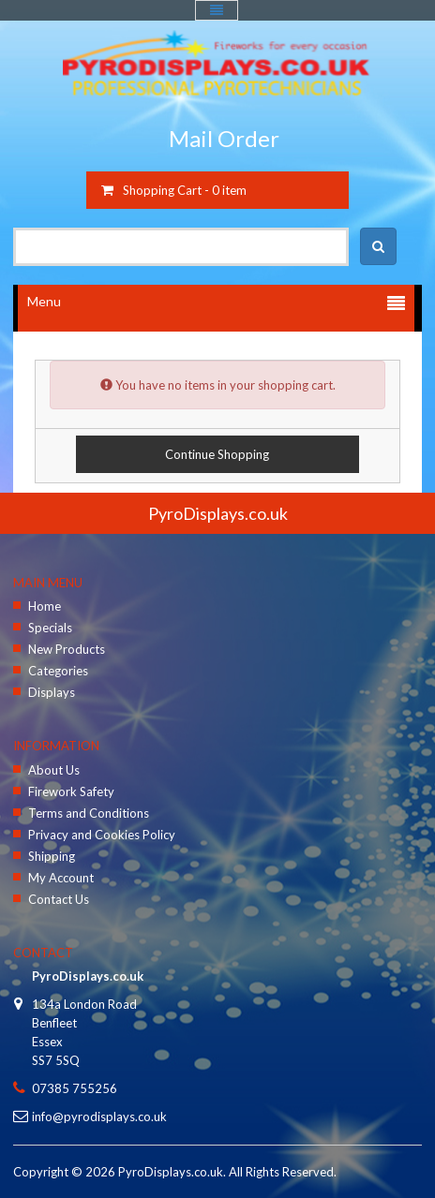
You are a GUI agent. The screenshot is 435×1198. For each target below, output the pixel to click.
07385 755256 (74, 1088)
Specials (50, 627)
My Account (61, 877)
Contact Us (58, 899)
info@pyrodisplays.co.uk (99, 1116)
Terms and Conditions (88, 813)
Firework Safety (71, 791)
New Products (66, 649)
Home (44, 606)
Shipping (51, 856)
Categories (58, 670)
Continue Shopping (217, 454)
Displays (51, 692)
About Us (54, 769)
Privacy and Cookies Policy (101, 834)
